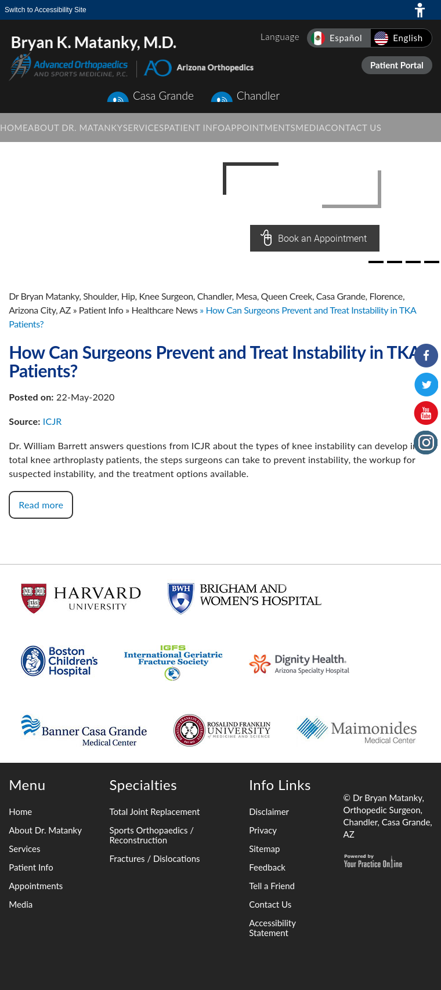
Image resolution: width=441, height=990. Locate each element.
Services (24, 848)
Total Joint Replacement (154, 811)
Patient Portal (397, 65)
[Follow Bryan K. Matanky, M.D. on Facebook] (426, 355)
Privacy (263, 830)
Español (346, 37)
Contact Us (270, 904)
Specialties (143, 784)
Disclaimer (269, 811)
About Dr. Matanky (45, 830)
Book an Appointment (322, 238)
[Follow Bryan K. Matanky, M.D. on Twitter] (426, 384)
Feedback (267, 867)
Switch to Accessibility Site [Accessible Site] (45, 10)
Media (20, 904)
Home (20, 811)
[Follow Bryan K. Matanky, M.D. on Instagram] (426, 442)
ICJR (52, 421)
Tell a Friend (272, 885)
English (408, 37)
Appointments (36, 885)
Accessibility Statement (272, 928)
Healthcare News (164, 309)
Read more (41, 504)
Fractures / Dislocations (154, 858)
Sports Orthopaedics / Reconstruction (151, 835)
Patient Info (101, 309)
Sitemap (264, 848)
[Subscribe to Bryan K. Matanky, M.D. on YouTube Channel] (426, 413)
